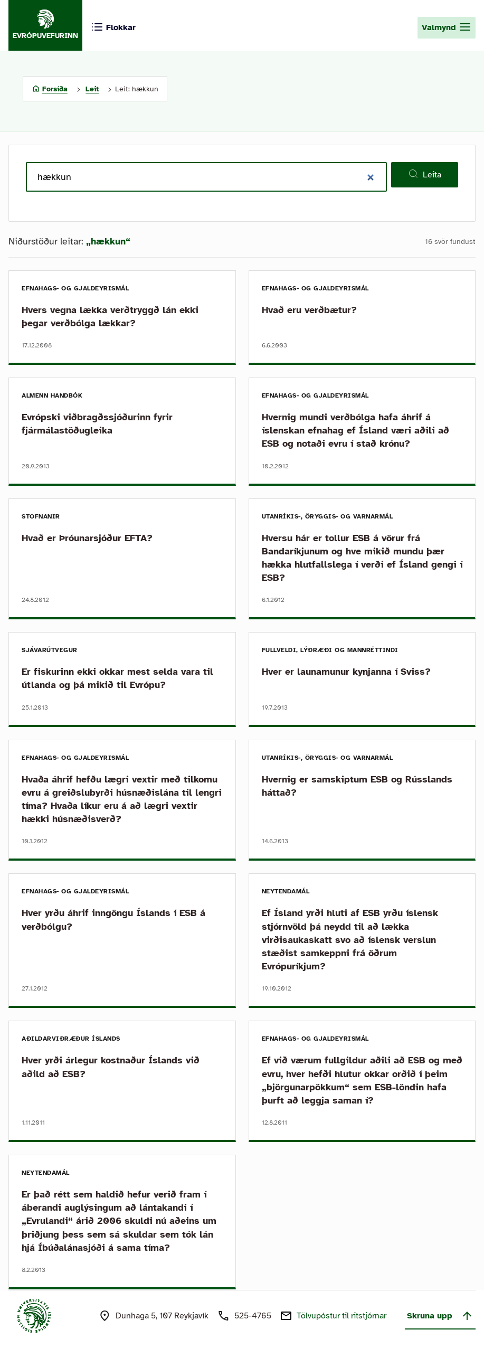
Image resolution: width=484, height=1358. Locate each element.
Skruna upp (440, 1315)
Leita (424, 174)
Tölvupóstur (341, 1315)
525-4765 (252, 1315)
